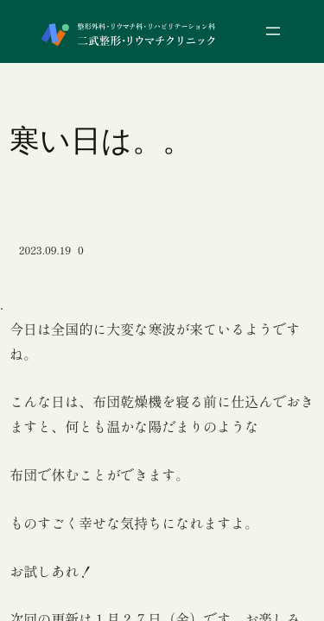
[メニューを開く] (273, 31)
